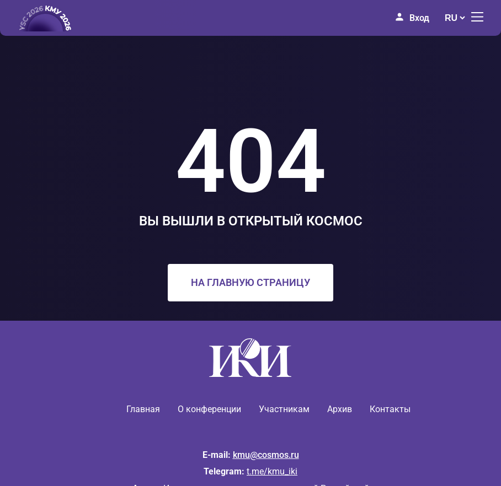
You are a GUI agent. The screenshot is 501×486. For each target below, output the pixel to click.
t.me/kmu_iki (272, 471)
